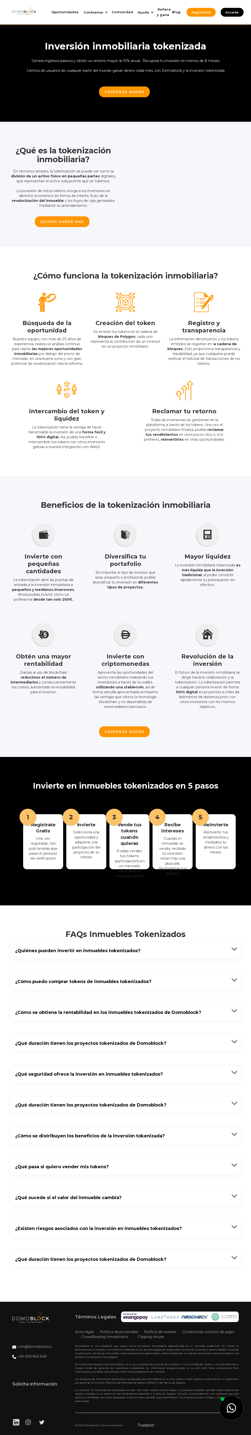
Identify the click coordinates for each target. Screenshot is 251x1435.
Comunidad (122, 12)
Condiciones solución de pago (208, 1332)
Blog (176, 12)
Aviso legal (84, 1332)
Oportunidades (65, 12)
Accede (232, 12)
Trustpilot (146, 1425)
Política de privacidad (119, 1332)
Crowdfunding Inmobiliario (104, 1337)
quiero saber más (62, 221)
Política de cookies (160, 1332)
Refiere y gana (164, 12)
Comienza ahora (124, 92)
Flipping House (151, 1337)
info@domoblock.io (34, 1346)
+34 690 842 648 (32, 1356)
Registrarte (201, 12)
